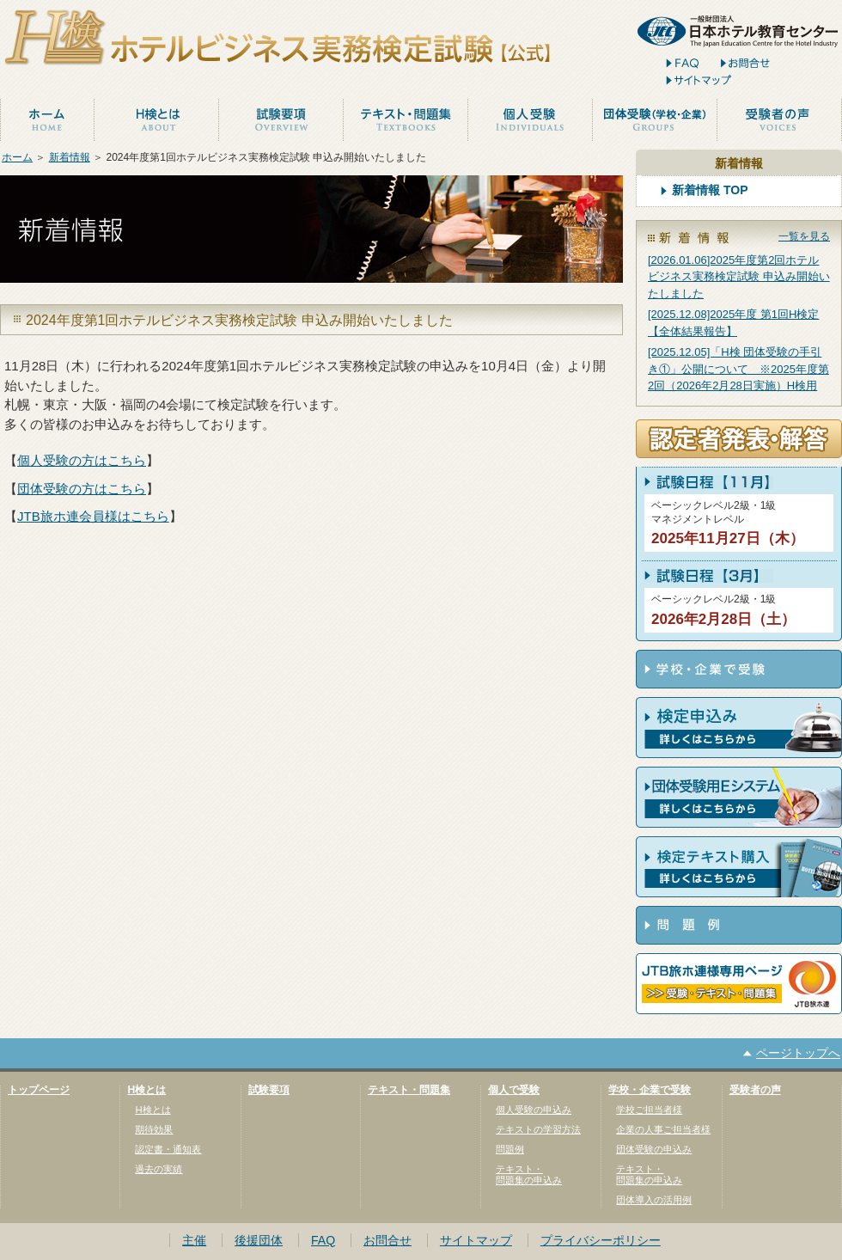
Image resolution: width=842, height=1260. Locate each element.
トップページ (39, 1090)
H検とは (146, 1090)
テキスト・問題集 (409, 1090)
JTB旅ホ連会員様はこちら (93, 516)
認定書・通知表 (168, 1149)
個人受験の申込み (533, 1109)
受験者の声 (755, 1090)
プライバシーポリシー (600, 1240)
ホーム (17, 157)
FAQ (323, 1240)
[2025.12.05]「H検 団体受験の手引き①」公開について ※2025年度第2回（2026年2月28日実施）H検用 (738, 369)
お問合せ (387, 1240)
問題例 (510, 1149)
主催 (194, 1240)
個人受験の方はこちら (81, 460)
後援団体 (259, 1240)
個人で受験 (514, 1090)
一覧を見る (804, 236)
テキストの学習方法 (538, 1129)
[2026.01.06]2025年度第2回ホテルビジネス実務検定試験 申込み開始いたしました (739, 277)
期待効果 (154, 1129)
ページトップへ (798, 1053)
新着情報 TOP (710, 190)
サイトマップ (476, 1240)
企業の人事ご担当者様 (663, 1129)
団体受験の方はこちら (81, 488)
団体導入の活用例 (654, 1200)
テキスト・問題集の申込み (529, 1174)
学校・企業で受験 (649, 1090)
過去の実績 (158, 1169)
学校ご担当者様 (649, 1109)
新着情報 (69, 157)
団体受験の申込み (654, 1149)
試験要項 (269, 1090)
